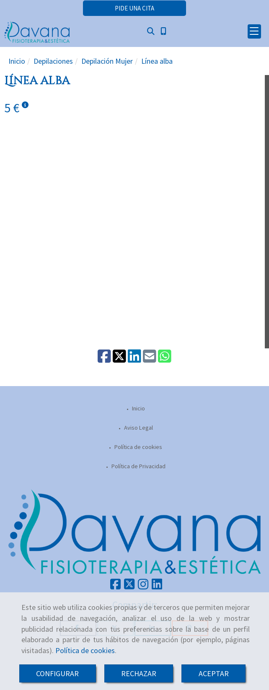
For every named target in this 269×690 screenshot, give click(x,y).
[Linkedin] (157, 586)
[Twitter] (129, 586)
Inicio (138, 408)
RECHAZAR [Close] (138, 673)
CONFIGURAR (57, 673)
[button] (134, 8)
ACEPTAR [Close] (214, 673)
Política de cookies (85, 650)
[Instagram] (143, 586)
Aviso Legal (138, 427)
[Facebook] (115, 586)
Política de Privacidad (138, 466)
